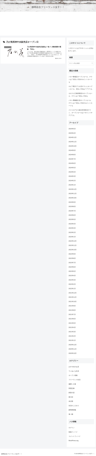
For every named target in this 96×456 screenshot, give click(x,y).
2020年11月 (73, 349)
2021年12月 (73, 293)
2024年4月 (72, 172)
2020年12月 (73, 345)
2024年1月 (72, 185)
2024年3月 (72, 176)
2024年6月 (72, 163)
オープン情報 (73, 375)
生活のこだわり (74, 405)
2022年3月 (72, 280)
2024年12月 (73, 137)
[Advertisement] (48, 24)
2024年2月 (72, 180)
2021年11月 (73, 297)
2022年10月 (73, 250)
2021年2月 (72, 336)
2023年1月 (72, 237)
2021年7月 (72, 314)
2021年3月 (72, 332)
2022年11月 (73, 245)
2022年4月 (72, 275)
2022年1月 (72, 288)
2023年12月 (73, 189)
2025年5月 (72, 129)
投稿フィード (73, 432)
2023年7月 (72, 211)
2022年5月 (72, 271)
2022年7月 (72, 262)
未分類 (71, 401)
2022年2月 (72, 284)
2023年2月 (72, 232)
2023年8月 (72, 206)
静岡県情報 (72, 410)
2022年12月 (73, 241)
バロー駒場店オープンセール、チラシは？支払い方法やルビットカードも (80, 79)
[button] (92, 63)
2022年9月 (72, 254)
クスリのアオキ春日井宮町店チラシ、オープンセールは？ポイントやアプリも (80, 112)
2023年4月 (72, 224)
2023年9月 (72, 202)
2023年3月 (72, 228)
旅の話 (71, 397)
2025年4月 (72, 133)
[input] (81, 63)
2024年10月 (73, 146)
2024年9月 (72, 150)
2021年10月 (73, 301)
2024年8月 (72, 154)
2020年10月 (73, 353)
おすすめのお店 (74, 367)
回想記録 (72, 388)
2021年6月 (72, 319)
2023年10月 (73, 198)
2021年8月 (72, 310)
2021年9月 (72, 306)
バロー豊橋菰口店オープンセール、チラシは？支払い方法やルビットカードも (80, 102)
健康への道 (72, 384)
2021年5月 (72, 323)
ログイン (72, 427)
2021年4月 (72, 327)
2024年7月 (72, 159)
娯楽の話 (72, 392)
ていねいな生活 (74, 371)
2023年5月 (72, 219)
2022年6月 (72, 267)
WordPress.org (73, 440)
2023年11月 (73, 193)
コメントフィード (74, 436)
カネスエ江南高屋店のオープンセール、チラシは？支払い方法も (80, 95)
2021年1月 (72, 340)
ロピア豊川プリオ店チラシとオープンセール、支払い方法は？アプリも (80, 88)
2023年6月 (72, 215)
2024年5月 (72, 167)
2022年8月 (72, 258)
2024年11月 (73, 142)
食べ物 (71, 414)
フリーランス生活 (74, 379)
